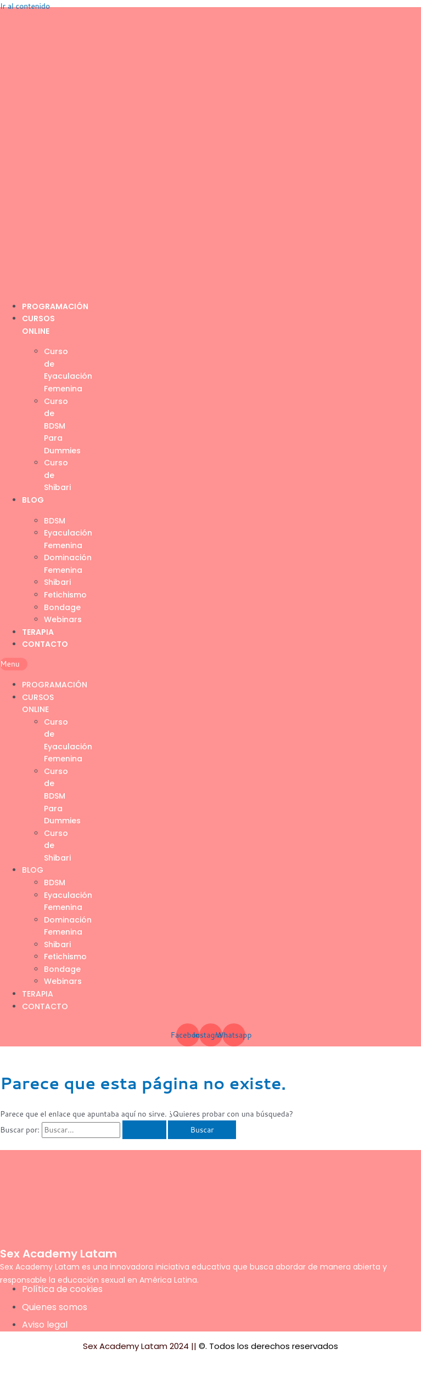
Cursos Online (38, 703)
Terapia (38, 632)
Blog (33, 499)
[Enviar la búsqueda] (144, 1129)
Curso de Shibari (57, 475)
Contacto (45, 644)
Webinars (63, 619)
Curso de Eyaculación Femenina (68, 370)
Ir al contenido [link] (25, 6)
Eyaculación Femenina (68, 539)
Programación (55, 306)
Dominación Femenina (68, 564)
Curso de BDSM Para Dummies (62, 426)
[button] (13, 664)
